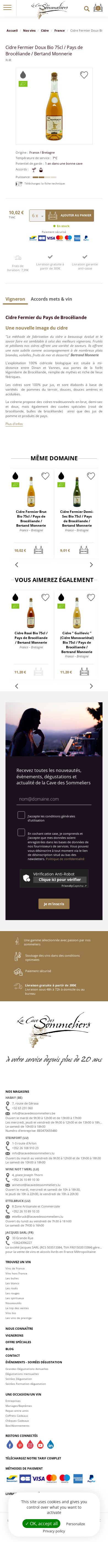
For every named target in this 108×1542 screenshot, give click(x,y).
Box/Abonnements (17, 1425)
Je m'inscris (54, 903)
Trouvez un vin (18, 1262)
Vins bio (10, 1313)
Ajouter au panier (69, 215)
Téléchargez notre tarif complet (33, 1458)
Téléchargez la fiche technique (40, 183)
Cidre (45, 30)
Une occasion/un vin (23, 1394)
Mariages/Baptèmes (18, 1406)
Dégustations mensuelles (22, 1374)
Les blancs (12, 1283)
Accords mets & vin (51, 299)
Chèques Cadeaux (17, 1421)
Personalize (75, 1523)
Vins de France (15, 1268)
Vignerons (14, 1335)
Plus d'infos (14, 423)
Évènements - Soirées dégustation (33, 1362)
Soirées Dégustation (18, 1379)
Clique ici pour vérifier (60, 879)
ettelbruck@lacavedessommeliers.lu (37, 1216)
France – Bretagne (31, 530)
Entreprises (13, 1401)
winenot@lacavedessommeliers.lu (36, 1185)
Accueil (12, 30)
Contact (12, 1355)
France (59, 30)
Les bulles (12, 1278)
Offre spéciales (18, 1342)
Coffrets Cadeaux (16, 1416)
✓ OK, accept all (41, 1524)
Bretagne (48, 152)
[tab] (15, 299)
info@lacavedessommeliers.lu (33, 1153)
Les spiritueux (14, 1298)
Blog (9, 1349)
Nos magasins (17, 1091)
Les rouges (12, 1293)
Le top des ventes (17, 1308)
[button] (7, 8)
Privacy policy (54, 1531)
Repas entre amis (17, 1411)
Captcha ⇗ (74, 886)
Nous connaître (19, 1328)
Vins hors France (16, 1273)
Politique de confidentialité (65, 859)
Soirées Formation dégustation (25, 1384)
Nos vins (29, 30)
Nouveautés (13, 1303)
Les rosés (11, 1288)
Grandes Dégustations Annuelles (26, 1369)
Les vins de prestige (18, 1318)
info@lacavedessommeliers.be (33, 1113)
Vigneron (15, 299)
